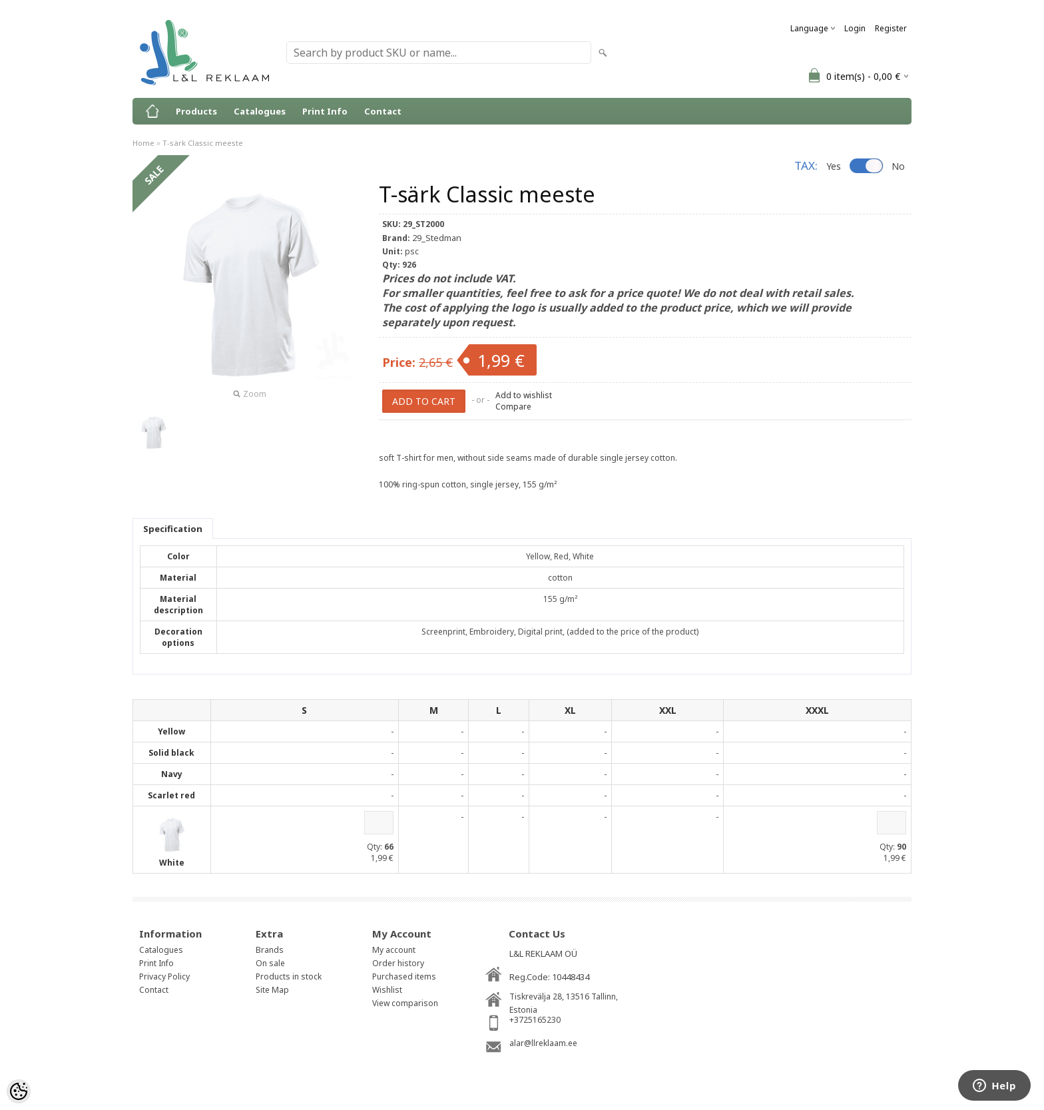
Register (891, 28)
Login (855, 28)
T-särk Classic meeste (202, 143)
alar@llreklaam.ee (543, 1043)
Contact (382, 111)
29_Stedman (436, 238)
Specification (172, 529)
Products (196, 111)
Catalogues (260, 111)
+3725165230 (535, 1019)
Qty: (374, 846)
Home (143, 143)
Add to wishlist (523, 395)
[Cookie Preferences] (19, 1091)
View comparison (405, 1003)
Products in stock (289, 976)
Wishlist (387, 989)
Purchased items (404, 976)
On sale (270, 963)
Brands (270, 950)
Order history (398, 963)
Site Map (272, 989)
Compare (513, 406)
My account (393, 950)
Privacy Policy (164, 976)
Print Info (325, 111)
